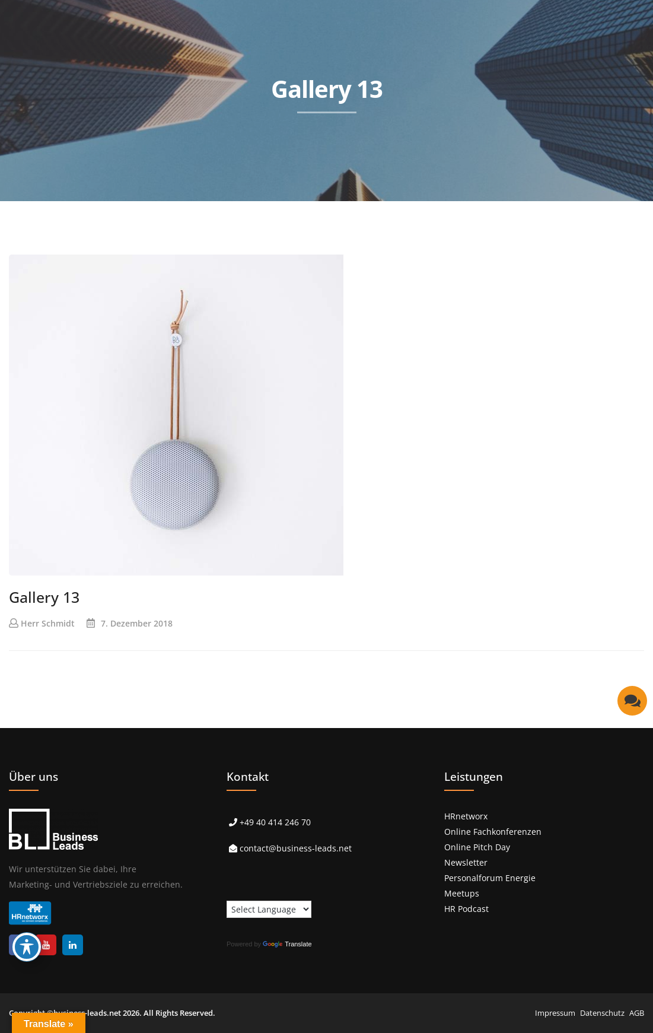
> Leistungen (221, 212)
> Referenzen (299, 212)
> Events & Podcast (390, 212)
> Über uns (477, 212)
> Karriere (545, 212)
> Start (155, 212)
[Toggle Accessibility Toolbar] (26, 947)
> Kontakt (611, 212)
